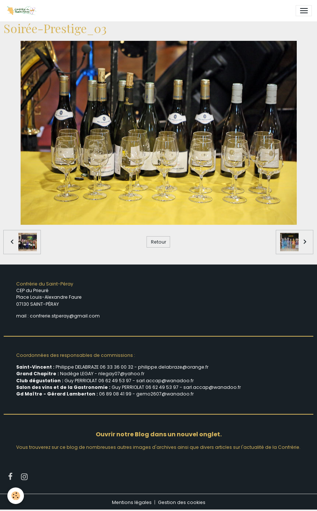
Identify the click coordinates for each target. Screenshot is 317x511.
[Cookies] (15, 495)
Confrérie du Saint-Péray (44, 284)
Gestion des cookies (181, 502)
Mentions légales (132, 502)
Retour (158, 242)
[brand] (22, 10)
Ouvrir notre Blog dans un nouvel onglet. (159, 434)
